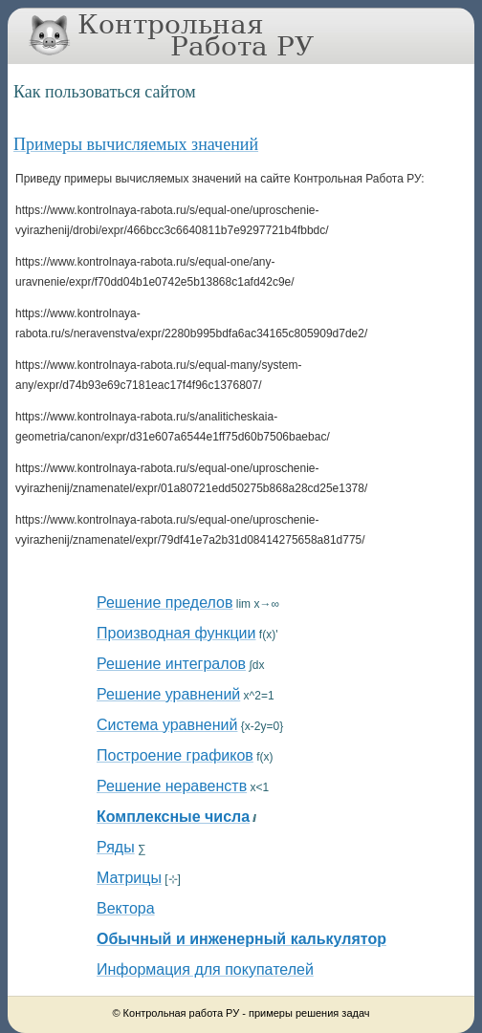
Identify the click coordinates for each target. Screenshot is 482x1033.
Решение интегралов (171, 664)
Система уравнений (167, 725)
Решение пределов (164, 602)
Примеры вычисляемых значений (135, 144)
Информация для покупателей (205, 969)
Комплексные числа (173, 816)
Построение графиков (175, 755)
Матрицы (129, 878)
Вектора (126, 908)
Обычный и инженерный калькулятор (241, 939)
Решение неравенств (172, 786)
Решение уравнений (168, 694)
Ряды (116, 847)
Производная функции (176, 633)
